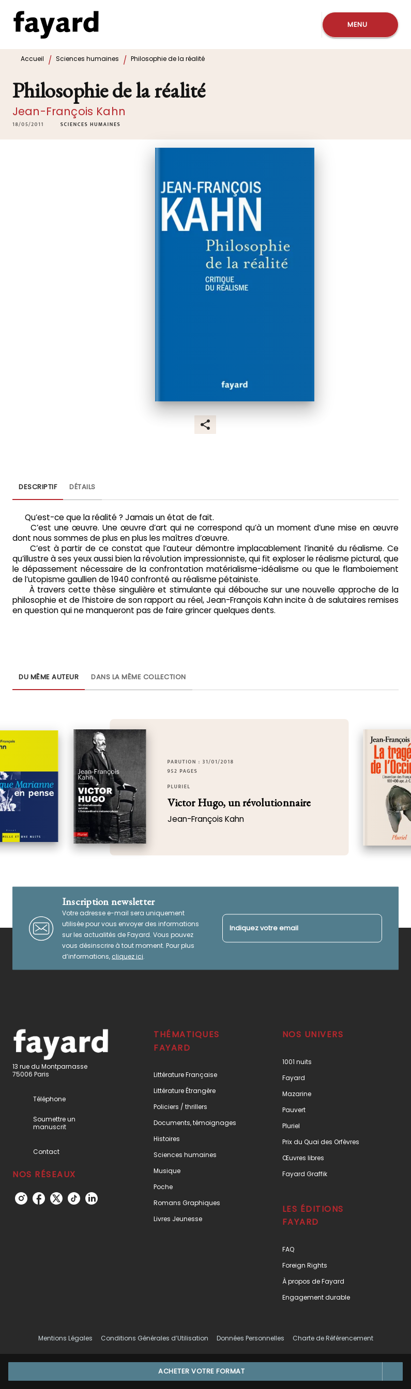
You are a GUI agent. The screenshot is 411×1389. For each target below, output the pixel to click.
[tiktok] (74, 1198)
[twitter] (56, 1198)
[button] (90, 124)
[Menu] (360, 25)
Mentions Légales (65, 1338)
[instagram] (21, 1198)
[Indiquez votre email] (289, 928)
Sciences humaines (87, 58)
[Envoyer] (369, 928)
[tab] (37, 487)
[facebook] (39, 1198)
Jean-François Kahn (69, 111)
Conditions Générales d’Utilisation (154, 1338)
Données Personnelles (250, 1338)
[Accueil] (55, 24)
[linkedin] (91, 1198)
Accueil (32, 58)
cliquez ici (127, 956)
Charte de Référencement (333, 1338)
